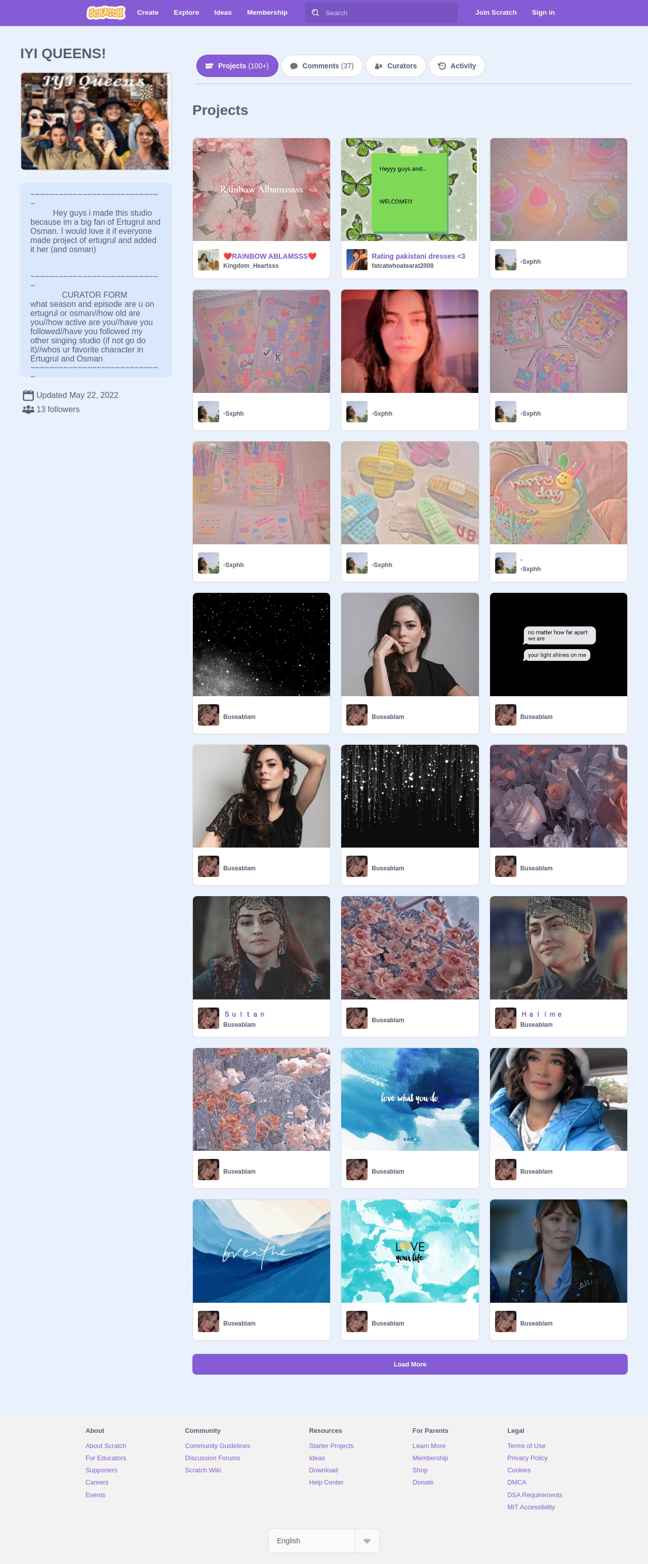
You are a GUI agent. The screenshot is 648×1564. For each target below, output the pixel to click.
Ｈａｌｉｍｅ (541, 1014)
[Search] (315, 13)
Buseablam (239, 716)
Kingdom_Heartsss (250, 265)
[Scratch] (106, 12)
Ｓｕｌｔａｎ (244, 1014)
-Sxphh (530, 261)
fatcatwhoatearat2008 (402, 265)
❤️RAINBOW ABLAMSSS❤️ (269, 256)
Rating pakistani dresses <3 (418, 256)
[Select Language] (324, 1541)
